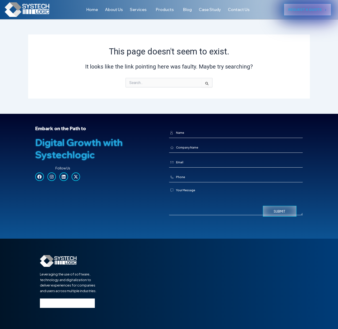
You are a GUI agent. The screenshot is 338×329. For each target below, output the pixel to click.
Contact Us (241, 9)
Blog (188, 9)
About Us (111, 9)
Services (137, 9)
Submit (279, 211)
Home (89, 9)
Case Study (211, 9)
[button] (138, 10)
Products (164, 9)
